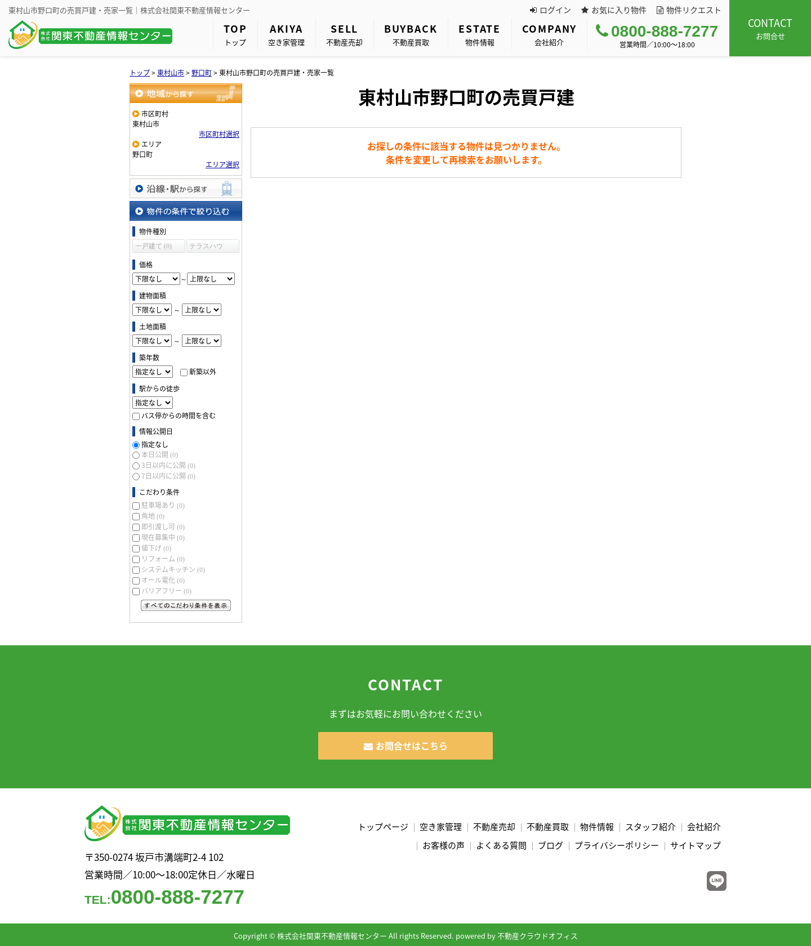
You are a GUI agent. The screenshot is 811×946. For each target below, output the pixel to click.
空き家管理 (286, 34)
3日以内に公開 (168, 465)
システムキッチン (173, 569)
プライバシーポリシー (616, 845)
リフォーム (163, 559)
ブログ (550, 845)
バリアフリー (166, 591)
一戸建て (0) (153, 246)
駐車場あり (163, 505)
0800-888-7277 (657, 31)
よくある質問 (501, 845)
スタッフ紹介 (650, 826)
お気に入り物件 (614, 9)
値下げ (156, 548)
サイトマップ (695, 845)
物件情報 (479, 34)
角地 (152, 516)
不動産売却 (344, 34)
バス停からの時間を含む (178, 415)
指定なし (154, 444)
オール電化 (163, 580)
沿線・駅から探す (186, 188)
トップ (235, 34)
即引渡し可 (163, 526)
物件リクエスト (689, 9)
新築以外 (202, 372)
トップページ (383, 826)
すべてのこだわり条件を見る (186, 605)
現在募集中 (163, 537)
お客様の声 (443, 845)
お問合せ (770, 28)
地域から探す (186, 93)
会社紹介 (549, 34)
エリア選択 (222, 164)
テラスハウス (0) (206, 247)
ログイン (550, 9)
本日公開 (159, 454)
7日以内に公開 (168, 476)
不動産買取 (410, 34)
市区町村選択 (219, 134)
